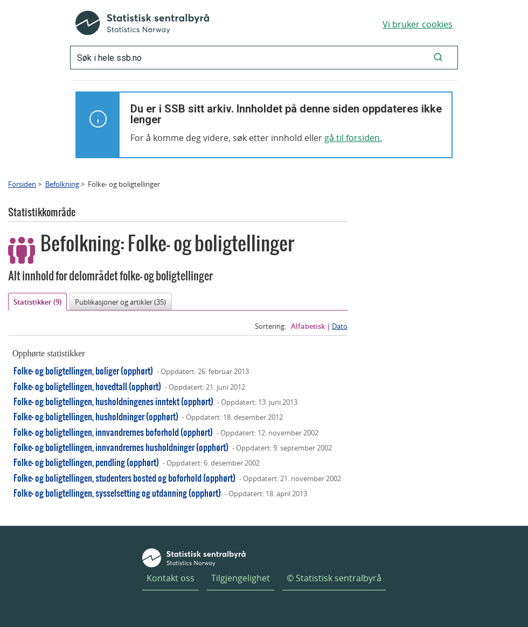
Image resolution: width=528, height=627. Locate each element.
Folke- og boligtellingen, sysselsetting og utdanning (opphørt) (117, 493)
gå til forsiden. (353, 138)
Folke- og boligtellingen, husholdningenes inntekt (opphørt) (113, 401)
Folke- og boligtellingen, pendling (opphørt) (86, 462)
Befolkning (62, 184)
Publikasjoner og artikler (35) (120, 302)
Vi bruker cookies (418, 24)
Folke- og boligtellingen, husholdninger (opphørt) (95, 416)
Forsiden (22, 184)
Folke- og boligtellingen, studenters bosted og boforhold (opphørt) (124, 477)
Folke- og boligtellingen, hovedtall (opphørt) (87, 386)
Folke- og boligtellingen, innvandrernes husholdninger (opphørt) (120, 447)
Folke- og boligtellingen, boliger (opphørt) (83, 370)
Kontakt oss (170, 578)
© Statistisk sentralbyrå (334, 578)
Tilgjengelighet (240, 578)
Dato (340, 326)
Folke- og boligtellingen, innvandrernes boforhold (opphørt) (113, 432)
